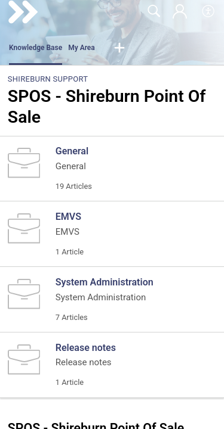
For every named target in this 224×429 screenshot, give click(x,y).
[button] (119, 48)
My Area (81, 47)
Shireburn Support (48, 78)
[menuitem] (208, 12)
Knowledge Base (35, 47)
